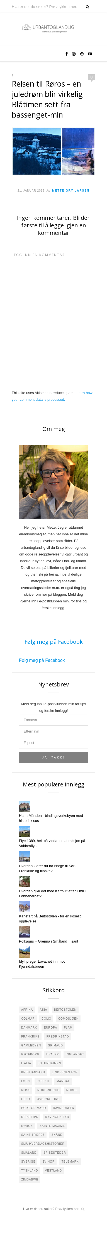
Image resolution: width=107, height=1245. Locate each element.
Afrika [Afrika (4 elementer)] (27, 1009)
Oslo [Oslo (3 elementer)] (25, 1099)
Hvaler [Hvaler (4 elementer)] (52, 1054)
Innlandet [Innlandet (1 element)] (75, 1054)
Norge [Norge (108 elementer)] (72, 1090)
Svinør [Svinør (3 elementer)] (48, 1161)
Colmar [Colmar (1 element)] (28, 1018)
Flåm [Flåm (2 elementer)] (68, 1027)
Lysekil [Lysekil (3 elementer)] (43, 1081)
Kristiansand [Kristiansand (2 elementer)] (33, 1072)
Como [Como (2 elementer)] (46, 1018)
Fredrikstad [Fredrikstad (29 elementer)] (58, 1036)
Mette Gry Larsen (70, 190)
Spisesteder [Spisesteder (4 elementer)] (54, 1152)
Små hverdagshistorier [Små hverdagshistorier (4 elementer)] (43, 1143)
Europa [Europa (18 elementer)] (50, 1027)
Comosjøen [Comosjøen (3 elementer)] (68, 1018)
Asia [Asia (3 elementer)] (43, 1009)
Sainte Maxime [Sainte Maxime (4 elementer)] (52, 1125)
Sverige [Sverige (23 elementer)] (28, 1161)
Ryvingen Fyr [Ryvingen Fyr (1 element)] (57, 1116)
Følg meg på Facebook (54, 641)
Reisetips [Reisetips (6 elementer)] (29, 1116)
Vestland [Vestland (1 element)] (53, 1170)
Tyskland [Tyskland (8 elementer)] (29, 1170)
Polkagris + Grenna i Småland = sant (48, 941)
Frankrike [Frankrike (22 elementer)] (30, 1036)
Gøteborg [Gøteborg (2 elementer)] (30, 1054)
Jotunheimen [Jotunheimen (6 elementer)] (49, 1063)
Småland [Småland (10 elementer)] (29, 1152)
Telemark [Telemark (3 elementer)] (70, 1161)
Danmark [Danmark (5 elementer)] (29, 1027)
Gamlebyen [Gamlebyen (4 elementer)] (31, 1045)
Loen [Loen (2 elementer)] (25, 1081)
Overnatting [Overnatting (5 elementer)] (48, 1099)
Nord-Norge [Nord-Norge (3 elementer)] (48, 1090)
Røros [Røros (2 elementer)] (27, 1125)
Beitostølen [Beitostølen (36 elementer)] (65, 1009)
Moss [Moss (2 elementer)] (25, 1090)
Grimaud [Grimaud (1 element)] (55, 1045)
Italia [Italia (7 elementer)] (26, 1063)
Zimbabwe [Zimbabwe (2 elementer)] (29, 1179)
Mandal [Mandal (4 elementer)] (63, 1081)
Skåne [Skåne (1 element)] (57, 1134)
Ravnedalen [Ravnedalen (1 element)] (63, 1108)
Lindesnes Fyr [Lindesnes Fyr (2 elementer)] (64, 1072)
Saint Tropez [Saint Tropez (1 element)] (33, 1134)
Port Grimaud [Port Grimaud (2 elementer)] (33, 1108)
